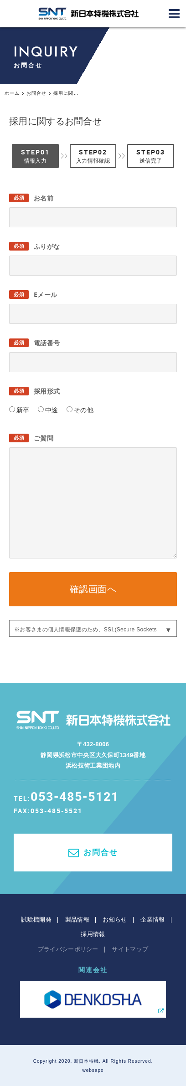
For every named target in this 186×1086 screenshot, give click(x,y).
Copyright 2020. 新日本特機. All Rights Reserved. (93, 1061)
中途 (51, 409)
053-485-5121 (75, 796)
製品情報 (77, 919)
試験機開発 (36, 919)
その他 (83, 409)
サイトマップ (130, 949)
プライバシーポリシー (68, 949)
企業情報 (152, 919)
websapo (92, 1070)
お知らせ (115, 919)
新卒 (23, 409)
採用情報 (93, 934)
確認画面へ (93, 589)
